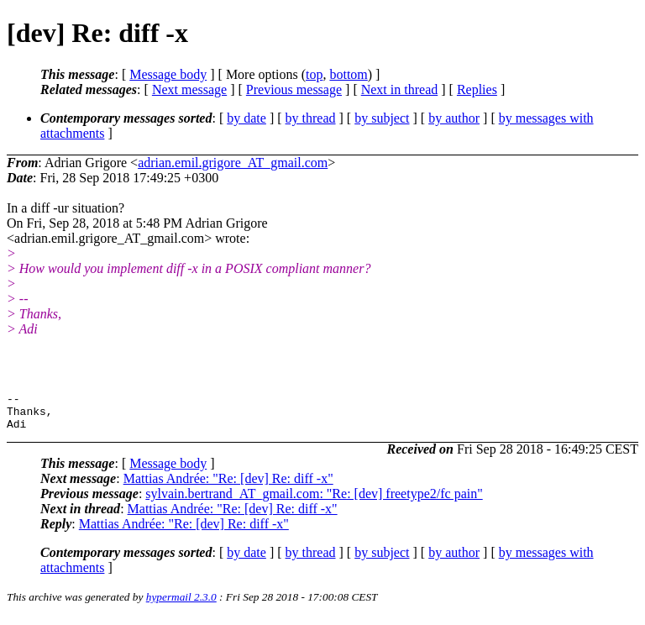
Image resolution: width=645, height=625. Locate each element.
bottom (348, 74)
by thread (311, 118)
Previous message (294, 89)
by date (246, 118)
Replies (477, 89)
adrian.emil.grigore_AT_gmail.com (233, 162)
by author (454, 118)
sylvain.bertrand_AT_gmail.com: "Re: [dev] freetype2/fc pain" (313, 501)
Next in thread (399, 89)
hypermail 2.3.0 (181, 604)
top (314, 74)
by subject (381, 118)
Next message (189, 89)
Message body (168, 74)
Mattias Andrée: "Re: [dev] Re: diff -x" (228, 486)
